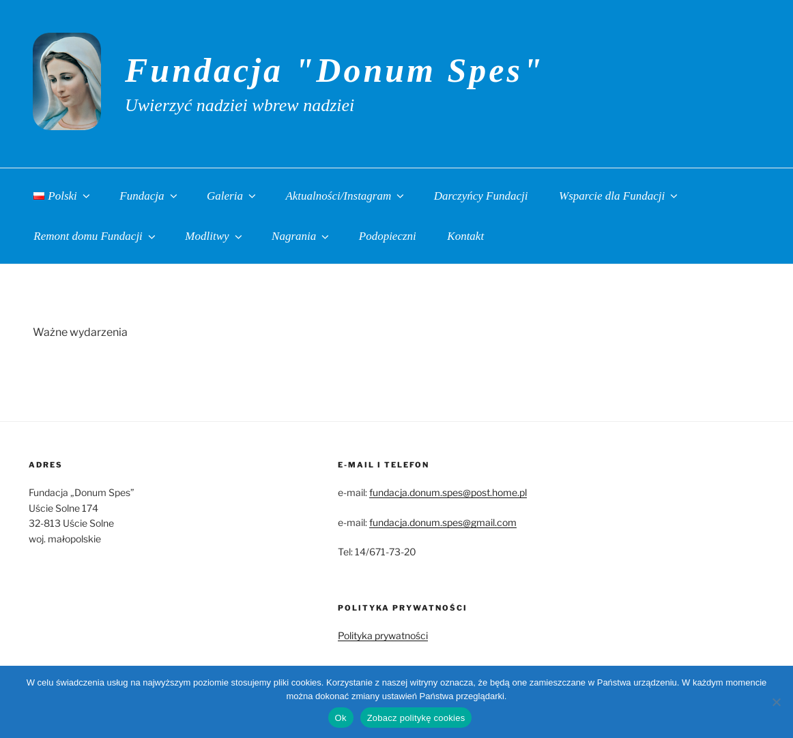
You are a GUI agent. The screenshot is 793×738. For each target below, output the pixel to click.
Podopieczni (387, 236)
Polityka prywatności (383, 635)
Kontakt (465, 236)
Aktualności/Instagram (345, 195)
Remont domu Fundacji (95, 236)
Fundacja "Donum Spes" (335, 70)
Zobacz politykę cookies (416, 718)
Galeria (232, 195)
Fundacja (149, 195)
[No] (776, 702)
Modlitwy (214, 236)
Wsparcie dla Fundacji (619, 195)
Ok (341, 718)
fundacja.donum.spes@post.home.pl (448, 492)
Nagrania (301, 236)
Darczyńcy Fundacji (481, 195)
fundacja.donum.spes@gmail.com (443, 522)
